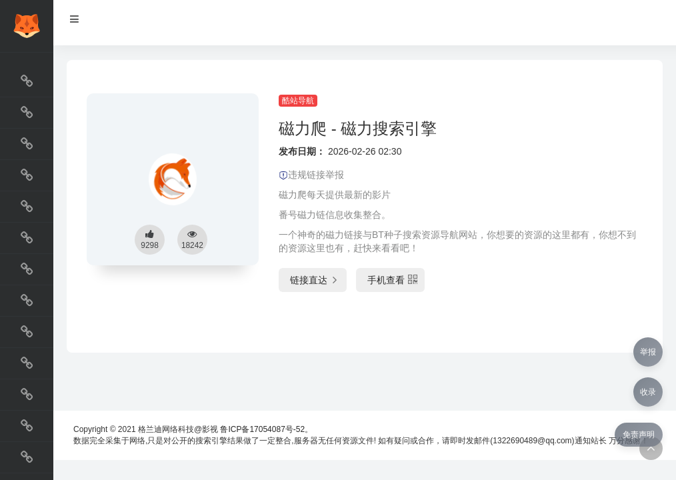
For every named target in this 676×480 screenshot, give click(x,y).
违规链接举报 (311, 174)
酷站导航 (298, 100)
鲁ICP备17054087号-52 (262, 429)
